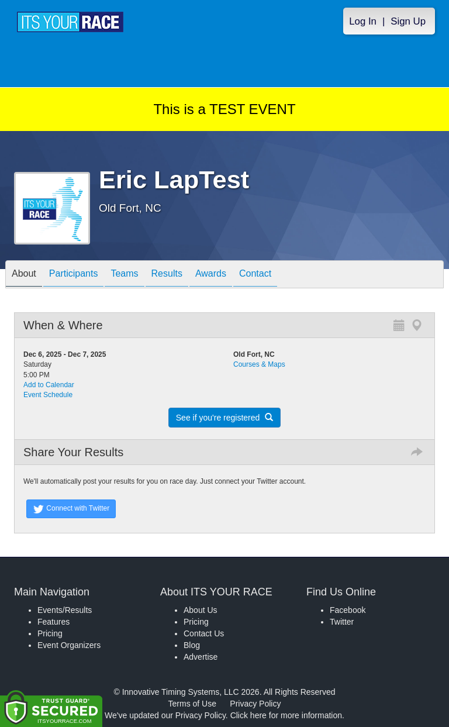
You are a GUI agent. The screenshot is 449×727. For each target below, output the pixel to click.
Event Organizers (69, 645)
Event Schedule (47, 395)
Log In (363, 21)
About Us (200, 610)
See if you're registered (224, 417)
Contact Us (204, 633)
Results (166, 275)
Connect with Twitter (71, 509)
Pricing (50, 633)
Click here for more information (286, 715)
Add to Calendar (48, 385)
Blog (192, 645)
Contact (255, 275)
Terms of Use (192, 703)
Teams (124, 275)
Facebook (347, 610)
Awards (210, 275)
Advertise (200, 656)
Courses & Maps (259, 364)
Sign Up (408, 21)
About (24, 275)
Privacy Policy (255, 703)
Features (53, 621)
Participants (73, 275)
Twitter (342, 621)
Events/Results (64, 610)
